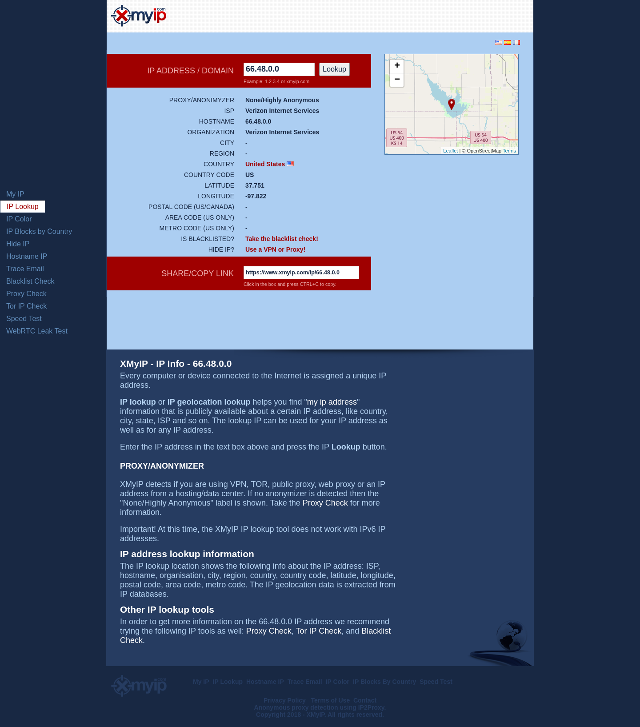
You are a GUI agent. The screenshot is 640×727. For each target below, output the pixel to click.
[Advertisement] (425, 15)
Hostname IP (26, 256)
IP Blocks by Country (39, 231)
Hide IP (17, 244)
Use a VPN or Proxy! (275, 249)
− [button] (397, 80)
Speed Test (24, 318)
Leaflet (450, 150)
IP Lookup (23, 206)
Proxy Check (26, 293)
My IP (15, 194)
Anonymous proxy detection (296, 707)
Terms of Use (330, 700)
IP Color (19, 219)
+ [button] (397, 66)
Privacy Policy (286, 700)
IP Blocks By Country (384, 681)
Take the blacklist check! (281, 238)
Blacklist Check (30, 281)
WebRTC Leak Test (37, 331)
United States (265, 164)
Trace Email (25, 269)
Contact (364, 700)
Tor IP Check (26, 306)
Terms (509, 150)
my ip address (332, 402)
